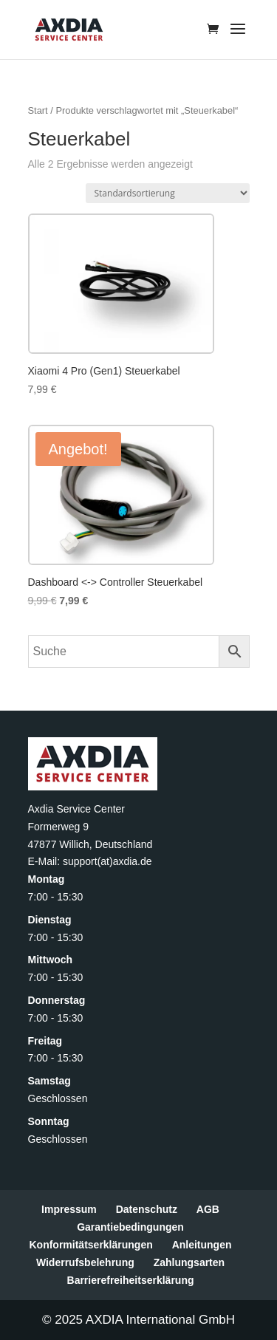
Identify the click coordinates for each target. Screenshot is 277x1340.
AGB (207, 1209)
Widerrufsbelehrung (85, 1262)
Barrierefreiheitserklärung (130, 1280)
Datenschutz (146, 1209)
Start (38, 110)
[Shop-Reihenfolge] (168, 193)
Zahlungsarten (189, 1262)
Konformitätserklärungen (90, 1245)
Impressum (69, 1209)
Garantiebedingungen (130, 1227)
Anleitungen (202, 1245)
